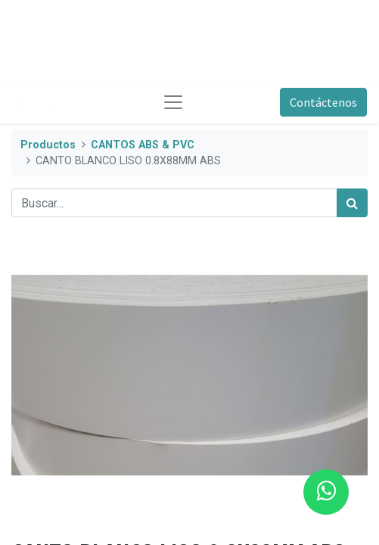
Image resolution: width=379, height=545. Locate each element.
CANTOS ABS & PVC (142, 145)
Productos (48, 145)
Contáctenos (323, 102)
